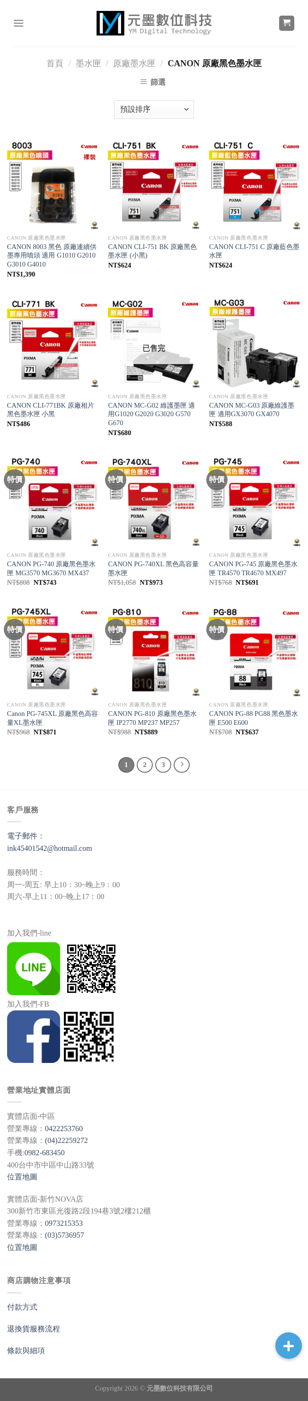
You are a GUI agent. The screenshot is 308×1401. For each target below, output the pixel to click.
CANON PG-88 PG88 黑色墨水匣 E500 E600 (253, 718)
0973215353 (64, 1223)
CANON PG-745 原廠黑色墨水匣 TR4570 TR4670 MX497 (253, 568)
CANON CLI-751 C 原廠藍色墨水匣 (254, 251)
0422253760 (64, 1128)
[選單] (18, 23)
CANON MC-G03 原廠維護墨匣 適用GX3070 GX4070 (251, 410)
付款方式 (22, 1307)
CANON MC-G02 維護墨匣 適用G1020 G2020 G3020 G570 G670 (151, 414)
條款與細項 (26, 1351)
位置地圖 (22, 1177)
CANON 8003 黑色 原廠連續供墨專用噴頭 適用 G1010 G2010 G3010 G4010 (52, 255)
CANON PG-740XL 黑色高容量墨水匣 (153, 568)
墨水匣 (88, 63)
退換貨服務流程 (33, 1329)
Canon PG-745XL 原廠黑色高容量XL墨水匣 (52, 718)
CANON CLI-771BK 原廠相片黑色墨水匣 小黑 (50, 410)
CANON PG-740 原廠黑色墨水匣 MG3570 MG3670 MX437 (51, 568)
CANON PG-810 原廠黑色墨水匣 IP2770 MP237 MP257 (152, 718)
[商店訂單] (154, 109)
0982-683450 (44, 1153)
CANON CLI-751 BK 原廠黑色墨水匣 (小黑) (152, 251)
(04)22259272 (66, 1140)
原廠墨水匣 (134, 63)
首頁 (54, 63)
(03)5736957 (64, 1235)
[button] (288, 1345)
